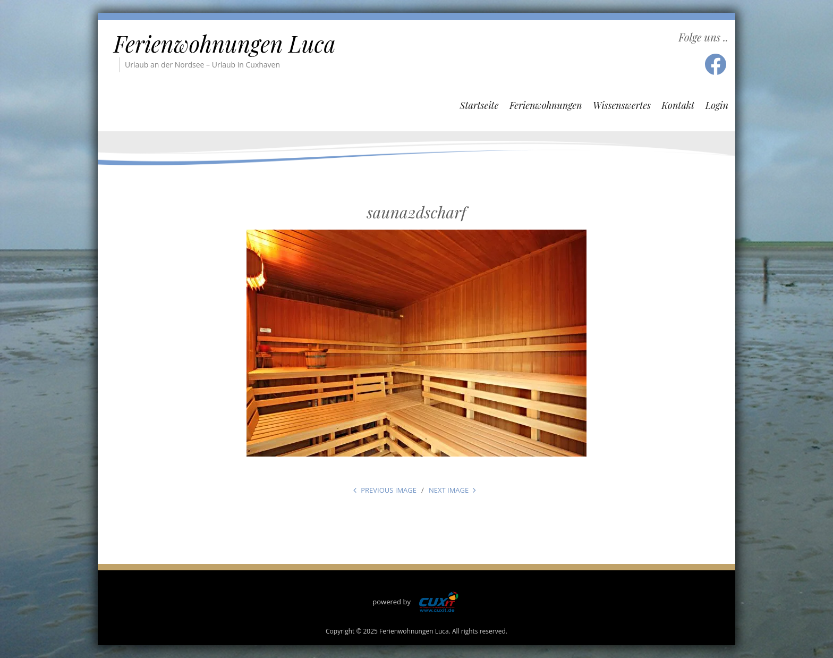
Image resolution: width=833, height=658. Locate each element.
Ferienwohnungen (545, 105)
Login (717, 105)
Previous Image (388, 490)
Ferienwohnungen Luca (225, 43)
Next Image (449, 490)
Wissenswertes (622, 105)
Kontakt (677, 105)
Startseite (479, 105)
